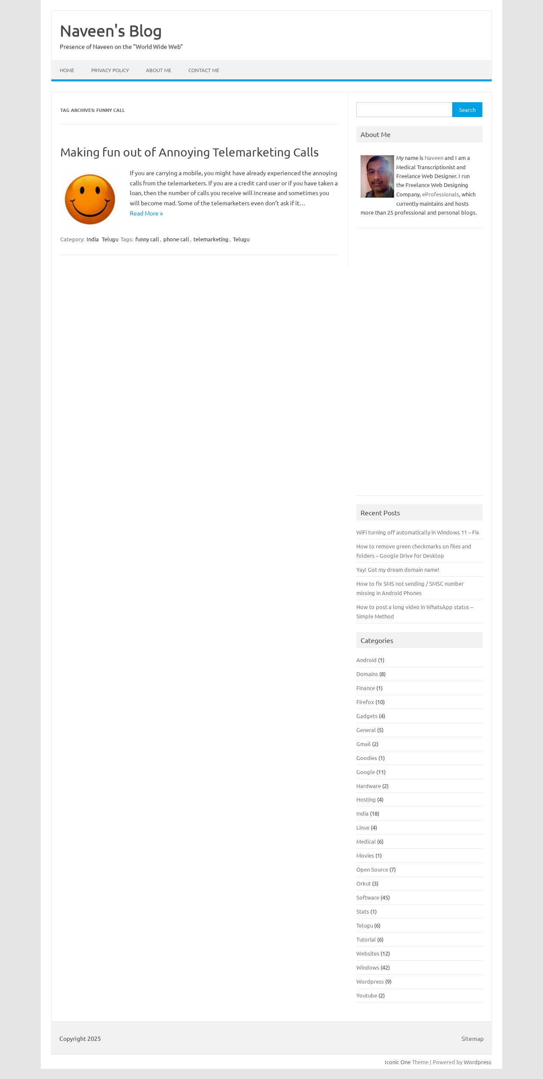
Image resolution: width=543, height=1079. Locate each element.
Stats (362, 911)
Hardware (368, 785)
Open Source (372, 869)
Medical (366, 841)
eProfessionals (440, 194)
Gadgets (367, 715)
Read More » (146, 213)
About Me (158, 70)
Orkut (363, 883)
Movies (365, 855)
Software (367, 897)
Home (67, 70)
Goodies (366, 757)
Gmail (363, 743)
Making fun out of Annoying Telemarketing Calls (189, 152)
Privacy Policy (110, 70)
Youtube (366, 995)
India (93, 239)
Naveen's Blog (111, 30)
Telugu (110, 239)
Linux (362, 827)
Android (366, 659)
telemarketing (211, 239)
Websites (367, 953)
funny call (147, 239)
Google (365, 771)
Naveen (434, 157)
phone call (176, 239)
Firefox (365, 701)
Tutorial (366, 939)
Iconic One (398, 1061)
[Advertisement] (419, 366)
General (366, 729)
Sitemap (473, 1038)
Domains (367, 673)
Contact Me (203, 70)
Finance (365, 687)
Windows (367, 967)
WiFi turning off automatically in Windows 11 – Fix (417, 532)
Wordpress (370, 981)
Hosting (366, 799)
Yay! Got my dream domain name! (397, 569)
